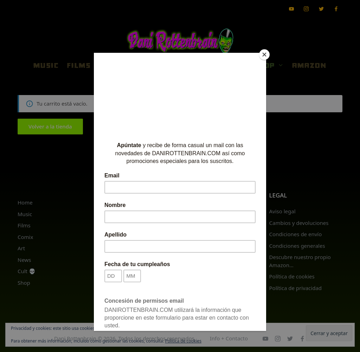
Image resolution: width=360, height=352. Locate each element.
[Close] (264, 54)
